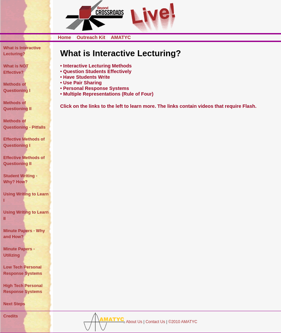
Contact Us (155, 321)
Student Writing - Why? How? (20, 179)
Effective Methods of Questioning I (24, 142)
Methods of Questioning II (17, 105)
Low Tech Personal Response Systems (22, 270)
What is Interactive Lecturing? (22, 51)
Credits (10, 315)
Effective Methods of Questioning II (24, 160)
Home (65, 37)
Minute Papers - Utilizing (19, 252)
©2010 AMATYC (182, 321)
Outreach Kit (91, 37)
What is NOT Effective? (15, 69)
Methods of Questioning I (16, 87)
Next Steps (14, 303)
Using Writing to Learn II (26, 215)
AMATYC (121, 37)
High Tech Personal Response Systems (23, 288)
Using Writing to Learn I (26, 197)
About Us (134, 321)
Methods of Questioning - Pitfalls (24, 124)
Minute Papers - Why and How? (24, 233)
